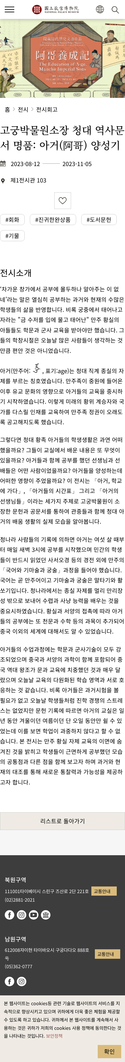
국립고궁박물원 (55, 9)
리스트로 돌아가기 (62, 821)
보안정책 (54, 1035)
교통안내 (102, 891)
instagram (21, 915)
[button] (9, 9)
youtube (33, 915)
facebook (9, 915)
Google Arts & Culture (45, 915)
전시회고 (47, 109)
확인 (109, 1051)
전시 (23, 109)
